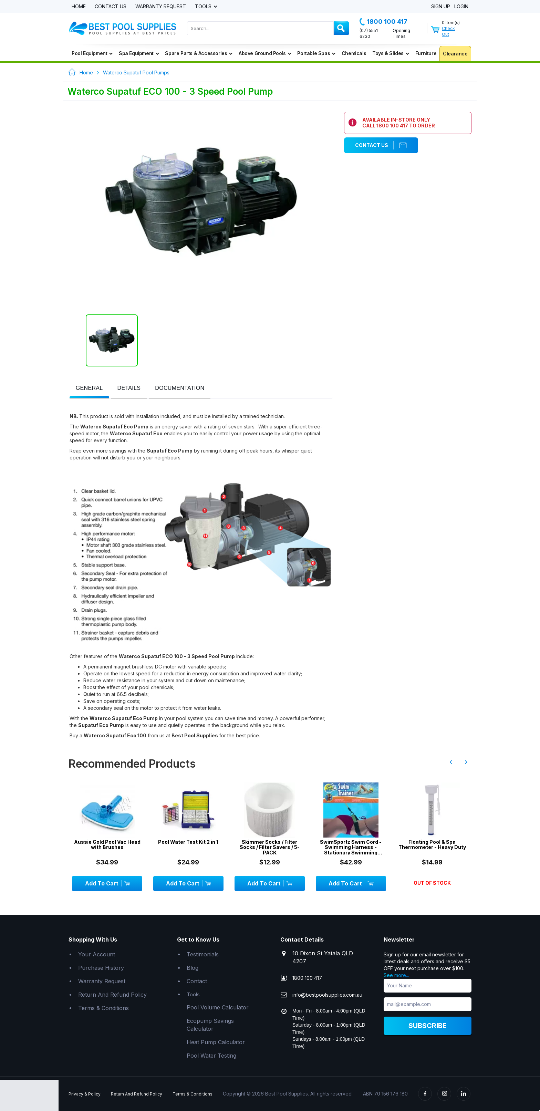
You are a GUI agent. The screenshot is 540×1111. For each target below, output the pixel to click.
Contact (197, 981)
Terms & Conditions (103, 1008)
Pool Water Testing (211, 1055)
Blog (192, 967)
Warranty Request (160, 6)
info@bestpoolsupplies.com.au (327, 995)
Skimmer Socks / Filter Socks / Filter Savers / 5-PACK (270, 847)
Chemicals (354, 53)
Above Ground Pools (265, 53)
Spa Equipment (139, 53)
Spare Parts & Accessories (198, 53)
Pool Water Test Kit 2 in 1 (188, 841)
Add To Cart (107, 883)
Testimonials (203, 954)
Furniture (425, 53)
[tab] (89, 388)
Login (461, 6)
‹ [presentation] (450, 761)
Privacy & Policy (85, 1094)
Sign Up (440, 6)
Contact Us (110, 6)
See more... (396, 975)
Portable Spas (316, 53)
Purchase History (101, 967)
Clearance (455, 53)
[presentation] (89, 388)
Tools (204, 6)
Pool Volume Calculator (218, 1007)
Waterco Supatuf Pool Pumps (136, 72)
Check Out (448, 31)
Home (79, 6)
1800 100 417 (383, 21)
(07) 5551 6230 (369, 33)
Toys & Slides (390, 53)
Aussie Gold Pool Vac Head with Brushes (107, 844)
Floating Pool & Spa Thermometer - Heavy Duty (432, 844)
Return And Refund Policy (112, 994)
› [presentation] (466, 761)
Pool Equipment (92, 53)
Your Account (96, 954)
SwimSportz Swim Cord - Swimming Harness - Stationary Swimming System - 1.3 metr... (351, 847)
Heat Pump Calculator (216, 1042)
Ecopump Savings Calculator (210, 1024)
